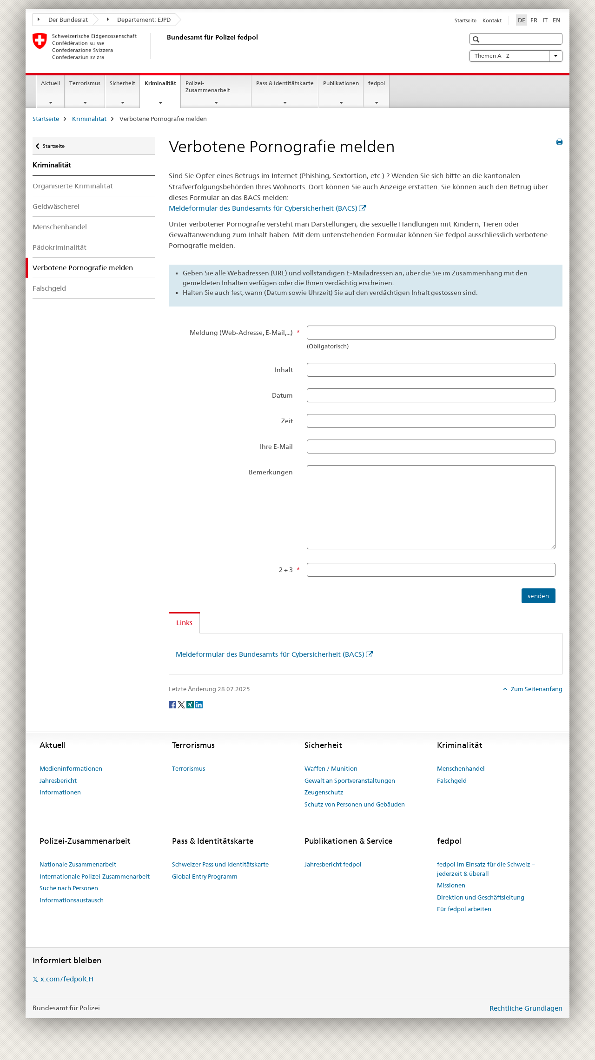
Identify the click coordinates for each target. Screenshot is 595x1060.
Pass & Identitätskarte (285, 83)
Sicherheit (122, 83)
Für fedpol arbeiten (464, 909)
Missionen (451, 885)
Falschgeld (49, 288)
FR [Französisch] (533, 20)
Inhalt (284, 369)
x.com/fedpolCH (66, 978)
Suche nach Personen (69, 888)
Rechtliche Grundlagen (525, 1008)
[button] (477, 39)
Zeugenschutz (324, 792)
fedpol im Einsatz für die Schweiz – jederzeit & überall (486, 868)
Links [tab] (184, 622)
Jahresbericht (58, 780)
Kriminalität (162, 86)
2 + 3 (286, 569)
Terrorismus (84, 83)
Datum (282, 395)
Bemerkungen (271, 472)
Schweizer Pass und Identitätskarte (220, 864)
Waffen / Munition (330, 768)
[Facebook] (173, 704)
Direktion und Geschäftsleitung (480, 897)
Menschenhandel (60, 226)
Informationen (60, 792)
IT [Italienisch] (545, 20)
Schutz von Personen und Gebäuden (354, 804)
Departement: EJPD (139, 19)
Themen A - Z (516, 56)
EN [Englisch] (557, 20)
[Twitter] (182, 704)
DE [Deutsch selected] (521, 20)
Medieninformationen (71, 768)
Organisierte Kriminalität (73, 185)
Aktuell (50, 83)
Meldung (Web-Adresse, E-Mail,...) (241, 332)
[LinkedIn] (199, 704)
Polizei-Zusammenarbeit (207, 86)
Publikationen (341, 83)
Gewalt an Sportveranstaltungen (349, 780)
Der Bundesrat (63, 19)
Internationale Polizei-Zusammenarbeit (95, 876)
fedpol (376, 83)
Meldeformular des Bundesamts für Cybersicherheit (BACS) (263, 208)
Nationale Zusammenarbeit (78, 864)
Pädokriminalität (59, 247)
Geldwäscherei (56, 206)
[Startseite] (165, 46)
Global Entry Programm (205, 876)
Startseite (465, 20)
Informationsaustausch (72, 900)
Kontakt (492, 20)
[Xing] (190, 704)
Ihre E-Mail (276, 446)
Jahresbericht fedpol (333, 864)
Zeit (287, 421)
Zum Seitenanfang (535, 689)
